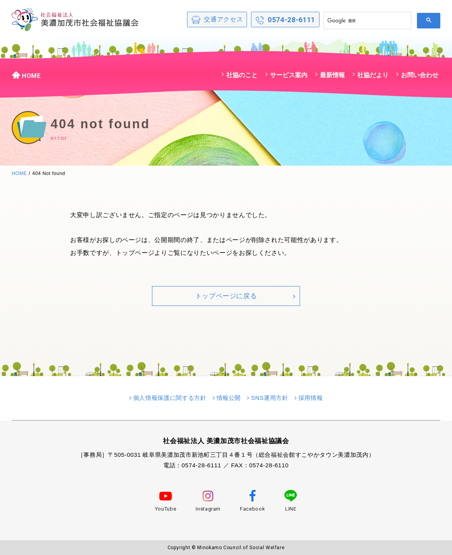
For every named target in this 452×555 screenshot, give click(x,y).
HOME (26, 75)
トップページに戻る (226, 296)
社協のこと (242, 74)
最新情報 (332, 74)
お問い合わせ (419, 74)
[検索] (366, 20)
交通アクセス (217, 20)
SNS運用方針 (269, 397)
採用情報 (310, 397)
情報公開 (229, 397)
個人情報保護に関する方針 (170, 397)
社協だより (372, 74)
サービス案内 (288, 74)
